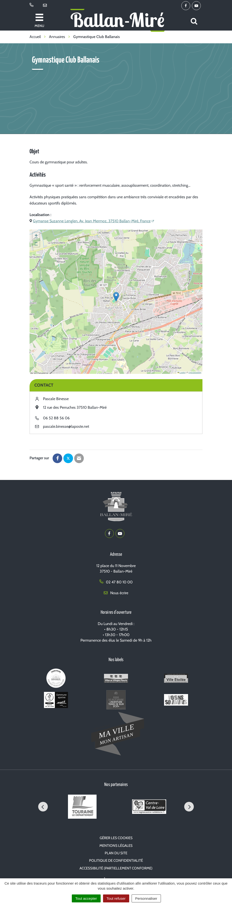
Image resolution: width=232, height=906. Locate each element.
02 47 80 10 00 (116, 582)
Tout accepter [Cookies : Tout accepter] (86, 898)
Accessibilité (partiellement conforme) (116, 868)
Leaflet (181, 372)
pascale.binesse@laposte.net (66, 426)
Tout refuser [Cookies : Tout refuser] (116, 898)
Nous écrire (116, 593)
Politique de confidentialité (116, 860)
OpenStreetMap (195, 372)
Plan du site (116, 853)
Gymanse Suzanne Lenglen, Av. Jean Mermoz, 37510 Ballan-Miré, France (92, 221)
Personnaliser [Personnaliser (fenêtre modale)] (146, 898)
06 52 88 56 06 (56, 418)
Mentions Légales (116, 845)
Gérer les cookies (116, 838)
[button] (116, 297)
